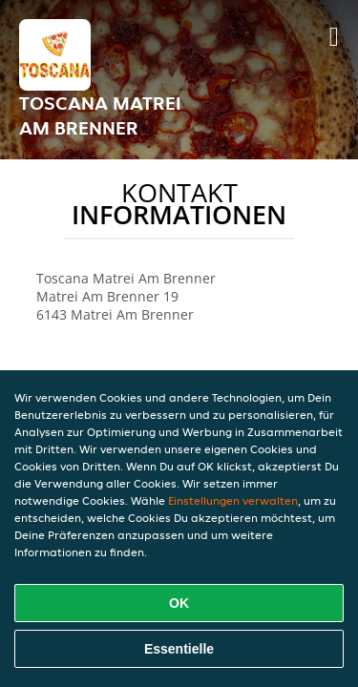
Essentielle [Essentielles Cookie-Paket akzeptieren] (179, 648)
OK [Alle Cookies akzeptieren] (179, 603)
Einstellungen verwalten (233, 500)
